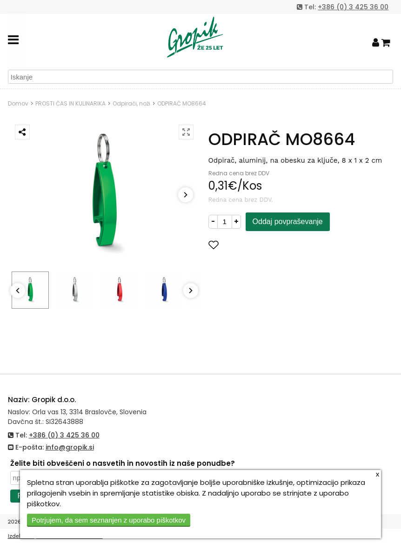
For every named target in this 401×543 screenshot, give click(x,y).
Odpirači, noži (131, 103)
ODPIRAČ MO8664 (181, 103)
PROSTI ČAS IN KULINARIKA (70, 103)
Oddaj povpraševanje (288, 221)
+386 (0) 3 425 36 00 (353, 7)
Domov (18, 103)
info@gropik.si (70, 447)
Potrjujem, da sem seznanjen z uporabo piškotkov (109, 520)
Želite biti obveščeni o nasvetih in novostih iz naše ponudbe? (122, 463)
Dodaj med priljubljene (259, 245)
